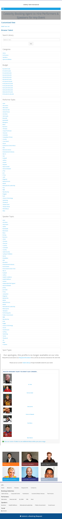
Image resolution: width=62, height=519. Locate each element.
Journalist (5, 289)
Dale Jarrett (30, 406)
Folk (27, 499)
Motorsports (6, 308)
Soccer (4, 327)
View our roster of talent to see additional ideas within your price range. (25, 441)
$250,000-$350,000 (8, 87)
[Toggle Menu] (31, 9)
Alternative (5, 107)
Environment (6, 266)
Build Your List (5, 26)
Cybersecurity (6, 251)
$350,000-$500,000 (8, 89)
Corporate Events (15, 493)
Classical (5, 132)
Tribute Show (6, 204)
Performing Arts (7, 312)
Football (5, 158)
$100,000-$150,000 (8, 83)
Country (5, 139)
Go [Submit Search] (31, 43)
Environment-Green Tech (9, 268)
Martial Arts (5, 298)
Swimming (5, 200)
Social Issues (6, 329)
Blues (4, 124)
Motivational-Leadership (9, 185)
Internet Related (7, 168)
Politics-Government (40, 505)
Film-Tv (4, 270)
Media (4, 300)
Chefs (4, 239)
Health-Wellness (7, 279)
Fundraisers (26, 493)
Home (2, 488)
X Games (5, 344)
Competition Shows (8, 137)
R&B (4, 189)
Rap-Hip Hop (6, 191)
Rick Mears (29, 423)
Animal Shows (6, 111)
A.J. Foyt (30, 384)
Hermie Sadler (30, 392)
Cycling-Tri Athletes (7, 253)
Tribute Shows (6, 206)
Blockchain (5, 230)
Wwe (4, 210)
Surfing (4, 331)
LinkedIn (4, 511)
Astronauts (5, 224)
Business (5, 126)
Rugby (4, 323)
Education (5, 262)
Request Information (25, 357)
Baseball (5, 118)
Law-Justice (5, 293)
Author (4, 226)
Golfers (4, 160)
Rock (4, 321)
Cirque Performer (7, 130)
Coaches (5, 245)
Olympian (5, 310)
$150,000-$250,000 (8, 85)
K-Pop (4, 291)
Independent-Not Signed (9, 283)
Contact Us (33, 488)
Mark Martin (30, 437)
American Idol (6, 109)
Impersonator (6, 166)
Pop (4, 187)
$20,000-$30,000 (7, 75)
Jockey (4, 287)
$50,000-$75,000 (7, 79)
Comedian (5, 247)
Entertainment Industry (8, 151)
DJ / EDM (21, 499)
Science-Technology (8, 198)
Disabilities (5, 258)
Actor (4, 103)
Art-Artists (5, 222)
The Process (50, 493)
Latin (4, 177)
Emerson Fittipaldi (30, 414)
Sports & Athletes (7, 59)
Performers (5, 55)
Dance (4, 143)
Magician (5, 179)
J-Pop (4, 170)
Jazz (4, 172)
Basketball (5, 120)
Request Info (25, 488)
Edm (4, 147)
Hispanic (5, 164)
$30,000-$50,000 (7, 77)
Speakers (5, 57)
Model (4, 183)
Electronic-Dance (7, 149)
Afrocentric (5, 105)
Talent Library (26, 362)
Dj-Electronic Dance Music (9, 145)
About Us (9, 488)
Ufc (3, 340)
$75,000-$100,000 (7, 81)
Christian (5, 128)
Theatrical (5, 202)
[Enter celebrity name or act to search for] (31, 39)
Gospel (4, 162)
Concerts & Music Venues (38, 493)
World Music (6, 208)
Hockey (4, 281)
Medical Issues (6, 181)
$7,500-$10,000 (7, 70)
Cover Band (6, 141)
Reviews (16, 488)
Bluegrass (5, 122)
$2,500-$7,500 (6, 68)
